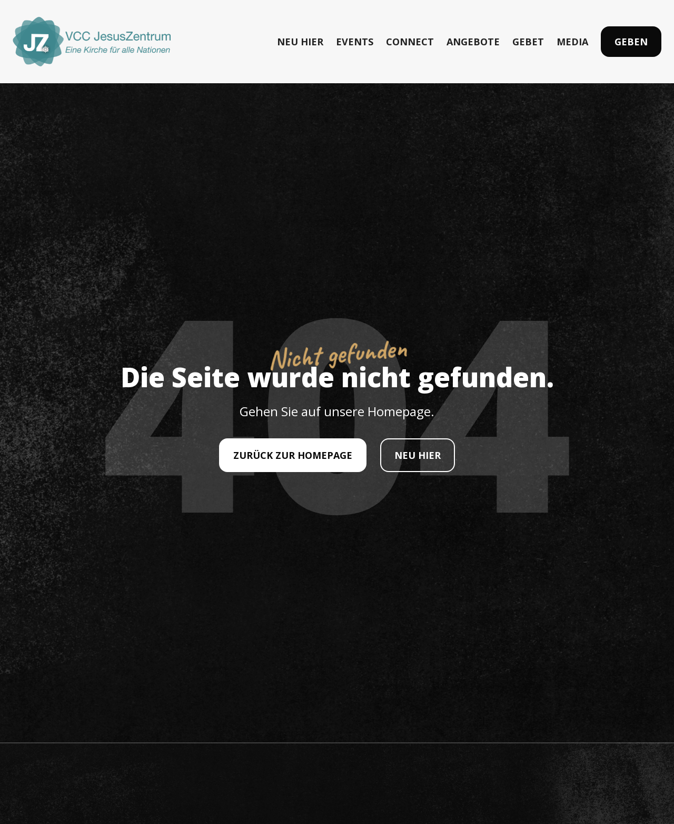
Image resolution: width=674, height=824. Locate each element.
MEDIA (572, 41)
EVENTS (354, 41)
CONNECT (410, 41)
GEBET (528, 41)
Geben (631, 41)
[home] (92, 41)
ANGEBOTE (473, 41)
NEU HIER (300, 41)
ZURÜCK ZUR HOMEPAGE (292, 455)
